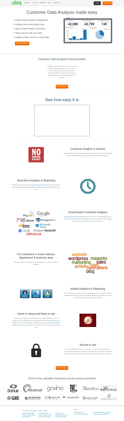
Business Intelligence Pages (28, 415)
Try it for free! (62, 86)
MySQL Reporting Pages (28, 413)
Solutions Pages (59, 413)
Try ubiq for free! (22, 43)
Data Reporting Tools (79, 412)
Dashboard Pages (26, 416)
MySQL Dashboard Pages (45, 416)
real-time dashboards (38, 185)
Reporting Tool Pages (44, 413)
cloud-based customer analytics (75, 216)
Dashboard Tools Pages (60, 416)
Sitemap (45, 410)
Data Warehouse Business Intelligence (102, 412)
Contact (40, 410)
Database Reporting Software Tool (101, 414)
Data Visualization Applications (81, 414)
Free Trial (107, 3)
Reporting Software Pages (61, 415)
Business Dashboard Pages (45, 415)
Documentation (33, 410)
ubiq (16, 2)
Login (97, 3)
